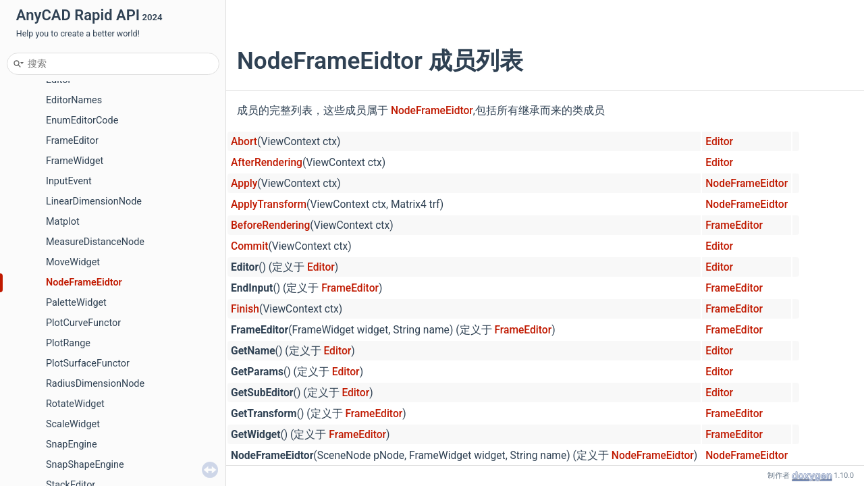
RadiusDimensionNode (95, 383)
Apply (244, 184)
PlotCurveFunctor (83, 323)
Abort (244, 142)
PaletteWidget (76, 302)
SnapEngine (71, 444)
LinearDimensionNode (94, 201)
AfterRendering (266, 163)
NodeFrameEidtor (84, 282)
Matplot (63, 221)
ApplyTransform (268, 204)
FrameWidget (74, 161)
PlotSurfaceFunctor (88, 363)
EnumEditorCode (82, 120)
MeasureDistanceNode (95, 242)
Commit (249, 246)
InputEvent (69, 181)
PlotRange (68, 343)
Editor (719, 142)
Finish (245, 309)
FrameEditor (72, 140)
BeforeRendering (270, 225)
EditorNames (74, 100)
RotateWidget (75, 404)
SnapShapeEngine (85, 464)
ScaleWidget (73, 424)
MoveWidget (73, 262)
